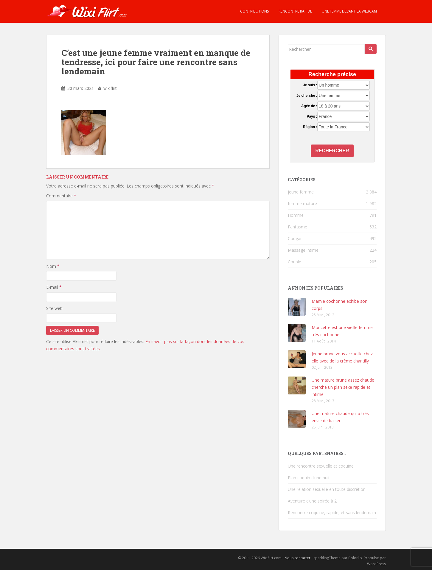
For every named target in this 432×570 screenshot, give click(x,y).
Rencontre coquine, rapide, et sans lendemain (332, 512)
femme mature (302, 203)
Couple (294, 262)
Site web (54, 308)
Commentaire (61, 196)
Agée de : (309, 106)
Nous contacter (297, 557)
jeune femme (301, 192)
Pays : (312, 116)
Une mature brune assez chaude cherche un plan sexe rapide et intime (343, 387)
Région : (310, 127)
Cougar (295, 238)
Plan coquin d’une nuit (309, 477)
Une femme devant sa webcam (349, 11)
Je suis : (310, 85)
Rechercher (332, 150)
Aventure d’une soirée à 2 (312, 501)
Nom (53, 266)
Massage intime (303, 250)
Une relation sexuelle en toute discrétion (327, 489)
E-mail (54, 287)
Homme (296, 215)
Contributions (254, 11)
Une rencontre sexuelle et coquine (321, 466)
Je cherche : (306, 95)
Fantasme (297, 227)
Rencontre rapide (295, 11)
